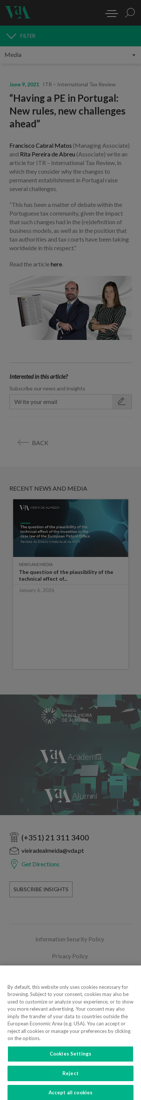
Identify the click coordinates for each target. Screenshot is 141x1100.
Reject (70, 1076)
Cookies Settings (70, 1057)
